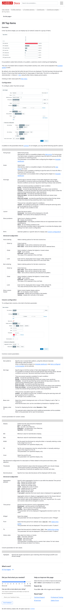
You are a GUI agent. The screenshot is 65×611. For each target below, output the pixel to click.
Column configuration (54, 232)
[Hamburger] (61, 3)
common (26, 145)
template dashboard (41, 364)
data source (48, 154)
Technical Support (39, 597)
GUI (20, 75)
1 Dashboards (40, 9)
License (32, 608)
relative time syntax (53, 529)
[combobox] (40, 3)
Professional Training (57, 597)
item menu (24, 79)
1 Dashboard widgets (52, 9)
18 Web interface (16, 9)
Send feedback (7, 602)
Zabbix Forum (55, 600)
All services (37, 600)
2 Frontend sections (28, 9)
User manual (5, 9)
